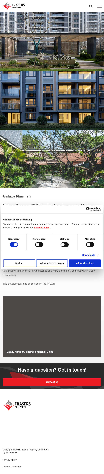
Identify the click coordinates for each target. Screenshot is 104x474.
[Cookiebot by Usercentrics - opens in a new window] (88, 209)
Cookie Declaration (12, 467)
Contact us (52, 382)
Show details (88, 255)
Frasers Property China (4, 16)
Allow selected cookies (52, 263)
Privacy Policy (10, 460)
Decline (19, 263)
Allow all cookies (84, 263)
